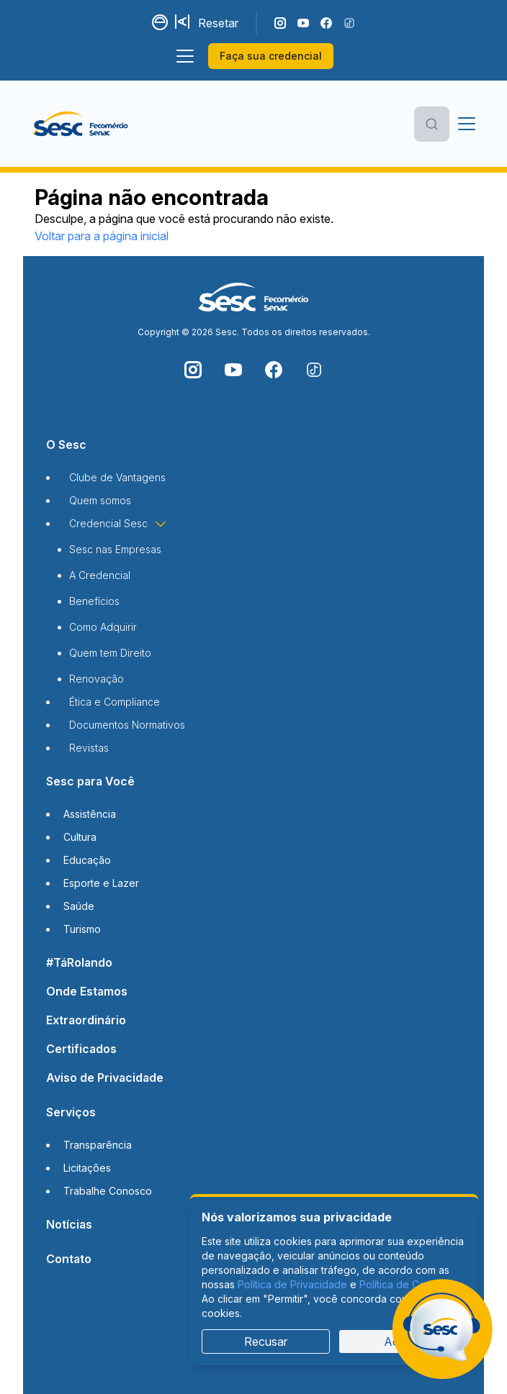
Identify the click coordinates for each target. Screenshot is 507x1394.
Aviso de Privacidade (104, 1077)
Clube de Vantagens (117, 477)
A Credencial (99, 575)
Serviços (71, 1112)
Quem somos (100, 500)
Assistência (89, 814)
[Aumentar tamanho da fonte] (183, 23)
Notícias (69, 1224)
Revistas (89, 748)
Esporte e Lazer (101, 883)
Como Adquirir (103, 627)
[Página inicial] (83, 123)
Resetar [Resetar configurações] (218, 23)
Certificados (81, 1049)
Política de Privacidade (292, 1284)
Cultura (80, 837)
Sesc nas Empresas (115, 549)
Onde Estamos (86, 991)
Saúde (78, 906)
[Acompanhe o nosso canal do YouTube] (303, 23)
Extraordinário (86, 1020)
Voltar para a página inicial (102, 236)
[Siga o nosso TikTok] (349, 23)
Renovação (96, 679)
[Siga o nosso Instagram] (280, 23)
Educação (87, 860)
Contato (68, 1259)
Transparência (97, 1145)
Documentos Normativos (127, 725)
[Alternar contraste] (160, 23)
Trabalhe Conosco (107, 1191)
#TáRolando (79, 962)
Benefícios (94, 601)
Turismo (82, 929)
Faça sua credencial (271, 56)
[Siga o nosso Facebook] (326, 23)
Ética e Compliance (114, 702)
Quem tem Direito (110, 653)
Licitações (87, 1168)
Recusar (265, 1341)
